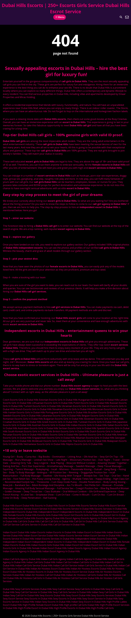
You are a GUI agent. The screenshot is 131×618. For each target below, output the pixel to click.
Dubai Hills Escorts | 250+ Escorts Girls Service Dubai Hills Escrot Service (65, 8)
